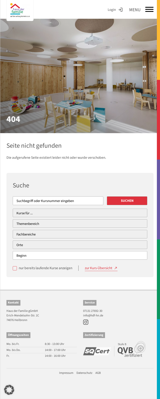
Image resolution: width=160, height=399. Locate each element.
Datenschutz (84, 373)
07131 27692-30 (92, 311)
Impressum (66, 373)
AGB (98, 373)
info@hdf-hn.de (93, 315)
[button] (9, 390)
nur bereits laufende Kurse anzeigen (45, 268)
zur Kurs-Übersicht (98, 268)
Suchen (127, 200)
